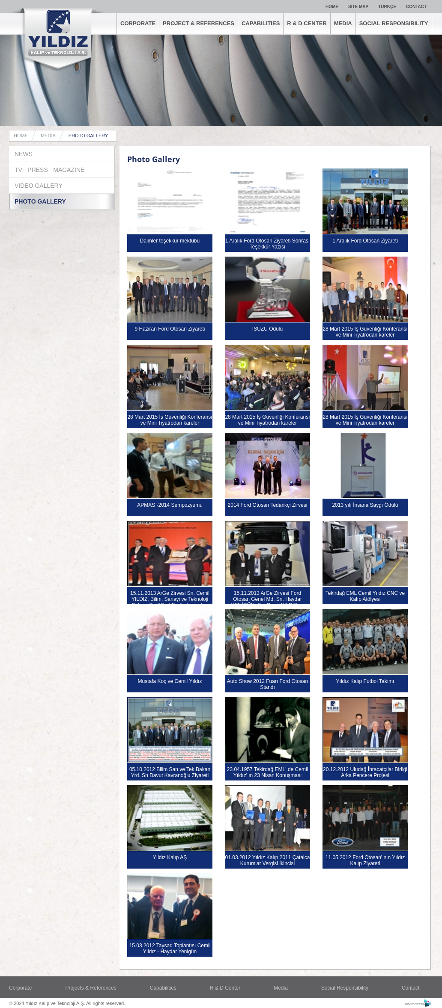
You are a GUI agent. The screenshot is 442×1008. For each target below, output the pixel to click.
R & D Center (225, 988)
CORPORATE (137, 23)
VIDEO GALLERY (39, 185)
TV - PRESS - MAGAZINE (49, 169)
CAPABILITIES (261, 23)
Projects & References (90, 988)
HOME (332, 6)
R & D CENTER (306, 23)
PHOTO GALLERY (88, 135)
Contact (410, 988)
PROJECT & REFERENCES (198, 23)
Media (281, 988)
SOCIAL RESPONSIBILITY (393, 23)
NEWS (24, 154)
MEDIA (343, 23)
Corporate (20, 988)
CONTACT (416, 6)
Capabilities (163, 988)
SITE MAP (358, 6)
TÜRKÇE (387, 6)
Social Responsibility (344, 988)
